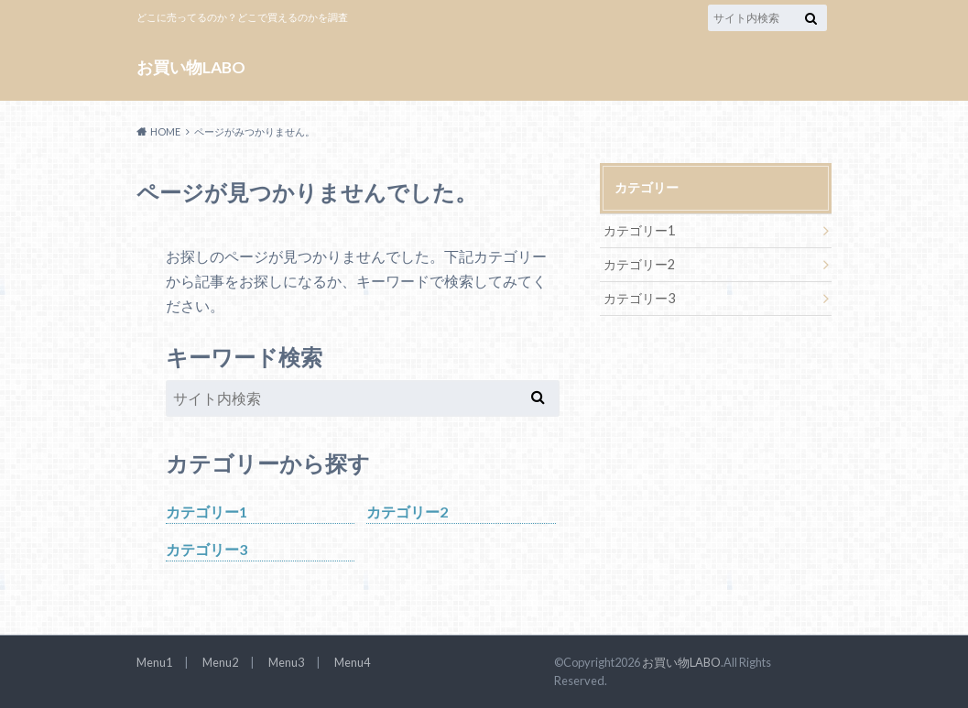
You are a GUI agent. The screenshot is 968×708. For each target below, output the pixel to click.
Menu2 (220, 662)
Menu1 (154, 662)
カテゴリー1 (206, 511)
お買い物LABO (190, 67)
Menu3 (286, 662)
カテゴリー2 (407, 511)
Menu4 (352, 662)
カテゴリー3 (206, 549)
